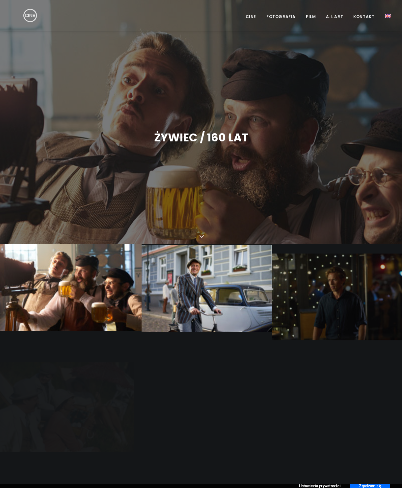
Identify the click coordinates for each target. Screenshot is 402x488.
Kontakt (363, 16)
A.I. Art (334, 16)
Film (311, 16)
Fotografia (281, 16)
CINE (251, 16)
